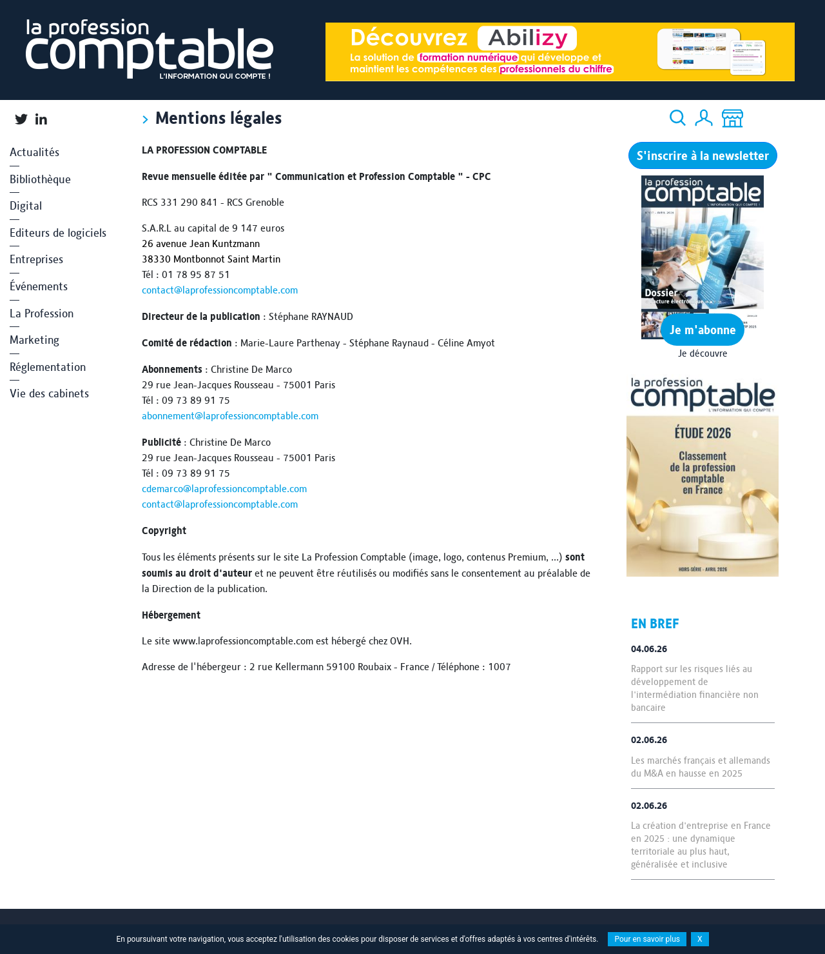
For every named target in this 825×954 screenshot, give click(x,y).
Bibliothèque (40, 179)
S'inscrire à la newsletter (703, 155)
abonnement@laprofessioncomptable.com (230, 416)
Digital (26, 205)
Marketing (34, 339)
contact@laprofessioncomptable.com (220, 290)
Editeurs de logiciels (58, 232)
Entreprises (36, 259)
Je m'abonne (703, 329)
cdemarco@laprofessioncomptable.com (224, 488)
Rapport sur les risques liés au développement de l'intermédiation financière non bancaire (695, 688)
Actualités (34, 152)
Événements (39, 286)
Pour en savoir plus (647, 939)
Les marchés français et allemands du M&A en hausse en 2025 (700, 767)
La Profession (41, 313)
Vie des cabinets (49, 393)
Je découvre (703, 353)
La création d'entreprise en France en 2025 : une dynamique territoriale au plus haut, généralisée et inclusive (701, 845)
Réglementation (48, 366)
